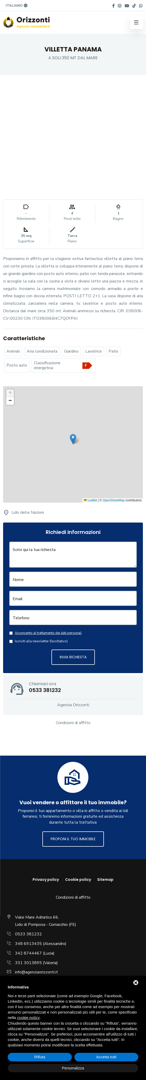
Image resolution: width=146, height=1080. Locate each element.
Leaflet (90, 500)
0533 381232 (28, 934)
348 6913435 (28, 944)
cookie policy (28, 1017)
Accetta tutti (106, 1057)
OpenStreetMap (114, 500)
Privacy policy (46, 879)
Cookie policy (78, 879)
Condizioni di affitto (73, 723)
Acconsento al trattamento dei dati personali (48, 633)
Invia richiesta (73, 657)
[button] (73, 439)
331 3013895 (28, 963)
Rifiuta (39, 1057)
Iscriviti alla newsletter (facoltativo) (41, 641)
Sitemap (105, 879)
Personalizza (73, 1068)
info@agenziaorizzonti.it (36, 972)
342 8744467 (28, 953)
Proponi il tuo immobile (73, 838)
